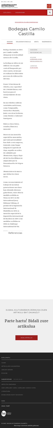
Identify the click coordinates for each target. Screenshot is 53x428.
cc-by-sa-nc (34, 67)
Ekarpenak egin (47, 41)
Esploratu (7, 12)
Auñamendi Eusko (9, 6)
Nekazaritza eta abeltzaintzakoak (26, 22)
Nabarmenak (20, 12)
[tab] (13, 232)
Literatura (5, 391)
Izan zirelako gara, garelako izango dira (18, 388)
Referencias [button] (15, 233)
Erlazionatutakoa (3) (23, 41)
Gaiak (3, 362)
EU (5, 1)
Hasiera (33, 50)
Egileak (4, 373)
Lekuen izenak (7, 369)
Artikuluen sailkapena (10, 366)
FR (8, 1)
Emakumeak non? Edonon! (12, 395)
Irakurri (10, 41)
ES (2, 1)
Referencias (36, 52)
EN (11, 1)
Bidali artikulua (26, 337)
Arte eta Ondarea (8, 384)
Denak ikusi (18, 379)
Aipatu (36, 41)
